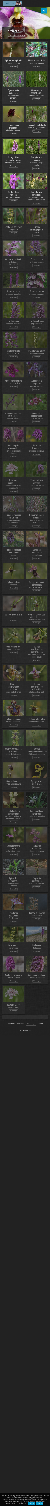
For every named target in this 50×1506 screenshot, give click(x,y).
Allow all (31, 1504)
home (41, 1024)
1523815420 (25, 1030)
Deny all (40, 1504)
